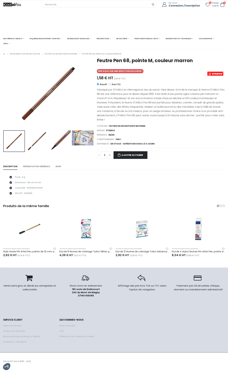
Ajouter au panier (134, 155)
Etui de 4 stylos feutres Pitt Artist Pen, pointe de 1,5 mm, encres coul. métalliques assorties (198, 253)
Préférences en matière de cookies (77, 338)
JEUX (5, 43)
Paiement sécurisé (13, 327)
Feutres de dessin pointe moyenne (61, 53)
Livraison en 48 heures (14, 332)
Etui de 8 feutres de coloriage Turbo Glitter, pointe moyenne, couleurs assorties (85, 253)
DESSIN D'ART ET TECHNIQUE (178, 38)
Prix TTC (115, 84)
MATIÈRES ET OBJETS (12, 38)
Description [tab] (10, 166)
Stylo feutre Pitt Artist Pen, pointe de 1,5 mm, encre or (29, 253)
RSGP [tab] (60, 166)
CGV (61, 332)
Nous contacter (67, 327)
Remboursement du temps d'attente (22, 338)
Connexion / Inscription (183, 5)
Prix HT (102, 84)
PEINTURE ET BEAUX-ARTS (146, 38)
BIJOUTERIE (121, 38)
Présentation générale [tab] (37, 166)
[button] (222, 5)
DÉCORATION (103, 38)
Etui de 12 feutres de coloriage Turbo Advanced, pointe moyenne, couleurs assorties (142, 253)
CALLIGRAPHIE (205, 38)
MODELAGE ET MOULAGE (78, 38)
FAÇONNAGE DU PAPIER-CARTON (45, 38)
